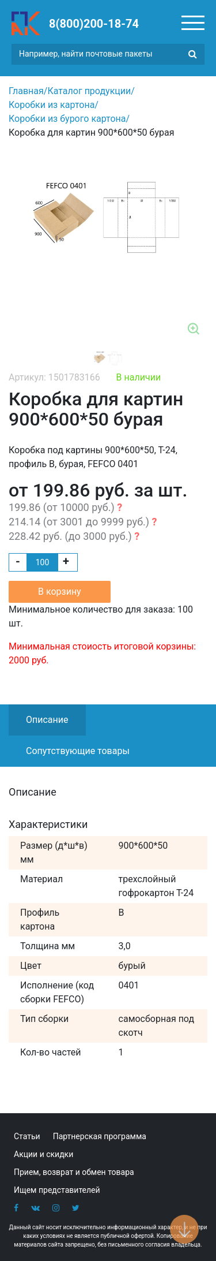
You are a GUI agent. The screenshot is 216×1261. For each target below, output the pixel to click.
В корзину (59, 591)
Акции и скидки (43, 1154)
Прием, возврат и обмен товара (74, 1172)
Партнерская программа (99, 1136)
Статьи (27, 1136)
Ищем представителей (57, 1190)
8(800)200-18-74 (94, 24)
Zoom (194, 329)
